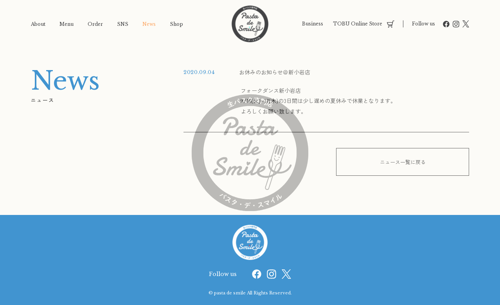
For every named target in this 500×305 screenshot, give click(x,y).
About (38, 24)
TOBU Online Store (363, 24)
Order (95, 24)
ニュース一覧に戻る (403, 162)
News (149, 24)
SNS (122, 24)
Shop (176, 24)
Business (312, 24)
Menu (66, 24)
